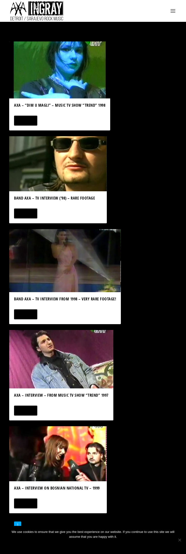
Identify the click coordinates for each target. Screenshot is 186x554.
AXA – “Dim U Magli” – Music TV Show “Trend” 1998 (59, 105)
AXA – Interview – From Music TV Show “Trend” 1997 (61, 395)
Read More (25, 120)
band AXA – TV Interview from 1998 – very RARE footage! (65, 299)
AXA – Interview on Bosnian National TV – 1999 (57, 488)
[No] (179, 540)
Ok (75, 545)
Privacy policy (99, 545)
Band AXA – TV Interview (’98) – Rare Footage (54, 198)
